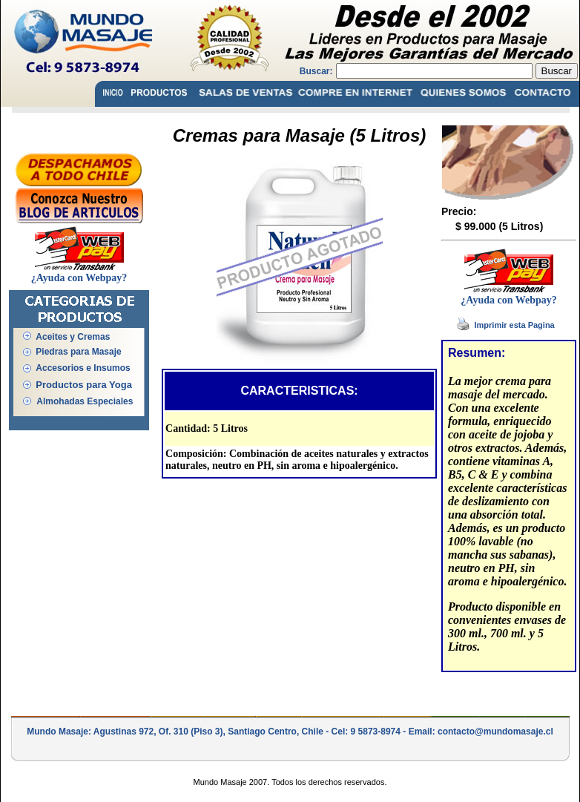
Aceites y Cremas (73, 337)
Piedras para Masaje (78, 351)
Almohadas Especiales (84, 401)
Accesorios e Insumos (83, 368)
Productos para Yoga (84, 384)
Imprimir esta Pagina (515, 325)
